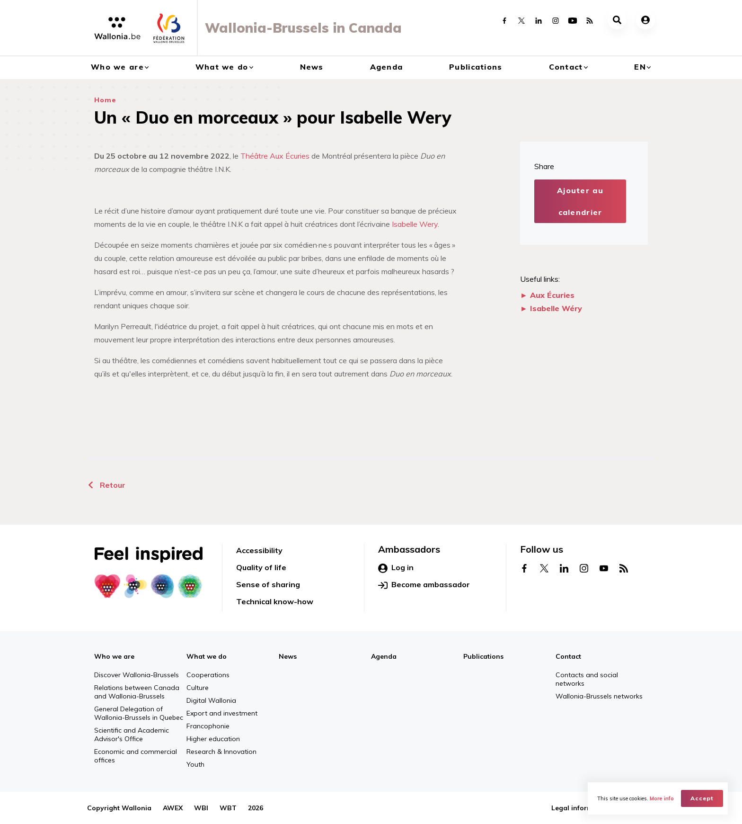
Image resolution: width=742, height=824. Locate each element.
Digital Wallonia (211, 700)
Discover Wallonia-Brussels (136, 675)
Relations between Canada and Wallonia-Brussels (136, 691)
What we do (221, 67)
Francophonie (208, 726)
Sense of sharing (268, 584)
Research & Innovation (221, 751)
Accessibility (259, 550)
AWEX (173, 808)
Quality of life (261, 567)
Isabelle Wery (415, 224)
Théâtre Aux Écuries (274, 156)
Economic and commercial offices (135, 755)
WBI (201, 808)
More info (662, 798)
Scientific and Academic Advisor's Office (131, 734)
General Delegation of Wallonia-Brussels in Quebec (138, 713)
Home (105, 100)
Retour (106, 485)
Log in (396, 568)
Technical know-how (274, 601)
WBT (228, 808)
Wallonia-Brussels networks (599, 696)
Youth (195, 764)
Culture (197, 687)
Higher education (213, 738)
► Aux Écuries (547, 295)
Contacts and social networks (587, 679)
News (312, 67)
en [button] (640, 67)
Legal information (580, 808)
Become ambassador (424, 585)
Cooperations (208, 675)
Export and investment (221, 713)
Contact (566, 67)
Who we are (117, 67)
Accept (702, 798)
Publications (475, 67)
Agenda (386, 67)
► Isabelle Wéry (551, 308)
